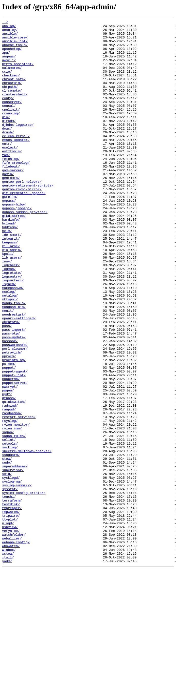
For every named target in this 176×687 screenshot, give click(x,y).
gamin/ (8, 205)
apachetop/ (12, 54)
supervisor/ (13, 560)
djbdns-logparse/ (18, 145)
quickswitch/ (14, 478)
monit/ (8, 369)
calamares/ (12, 77)
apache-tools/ (15, 50)
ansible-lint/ (15, 45)
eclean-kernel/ (16, 159)
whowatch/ (11, 651)
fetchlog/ (11, 186)
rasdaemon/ (12, 492)
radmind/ (10, 483)
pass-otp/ (11, 396)
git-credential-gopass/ (24, 227)
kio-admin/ (12, 296)
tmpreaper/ (12, 605)
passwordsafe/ (15, 410)
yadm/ (7, 669)
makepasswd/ (13, 341)
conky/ (8, 114)
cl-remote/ (12, 104)
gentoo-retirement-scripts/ (28, 218)
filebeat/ (11, 196)
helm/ (7, 273)
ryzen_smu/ (12, 510)
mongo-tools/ (14, 360)
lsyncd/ (9, 337)
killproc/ (11, 291)
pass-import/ (14, 391)
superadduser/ (15, 555)
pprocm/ (9, 423)
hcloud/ (9, 264)
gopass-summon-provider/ (24, 250)
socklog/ (10, 533)
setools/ (10, 528)
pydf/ (7, 469)
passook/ (10, 405)
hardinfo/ (11, 259)
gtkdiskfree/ (14, 255)
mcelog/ (9, 346)
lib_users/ (12, 305)
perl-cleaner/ (15, 414)
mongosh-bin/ (14, 364)
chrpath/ (10, 100)
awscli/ (9, 68)
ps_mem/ (9, 432)
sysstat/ (10, 583)
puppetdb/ (11, 451)
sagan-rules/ (14, 519)
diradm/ (9, 141)
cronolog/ (11, 132)
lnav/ (7, 309)
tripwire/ (11, 615)
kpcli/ (8, 300)
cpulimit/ (11, 127)
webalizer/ (12, 642)
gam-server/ (13, 200)
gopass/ (9, 237)
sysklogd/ (11, 569)
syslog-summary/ (17, 578)
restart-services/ (19, 496)
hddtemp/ (10, 268)
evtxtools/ (12, 177)
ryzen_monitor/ (16, 505)
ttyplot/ (10, 619)
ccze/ (7, 82)
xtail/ (8, 665)
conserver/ (12, 118)
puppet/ (9, 437)
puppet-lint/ (14, 446)
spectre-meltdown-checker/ (26, 537)
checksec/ (11, 86)
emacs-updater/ (16, 164)
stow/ (7, 546)
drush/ (8, 155)
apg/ (6, 59)
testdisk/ (11, 601)
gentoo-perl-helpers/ (22, 214)
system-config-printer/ (24, 587)
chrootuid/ (12, 95)
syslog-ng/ (12, 574)
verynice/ (11, 633)
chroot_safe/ (14, 91)
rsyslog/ (10, 501)
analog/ (9, 27)
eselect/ (10, 173)
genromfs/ (11, 209)
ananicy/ (10, 32)
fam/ (6, 182)
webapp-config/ (16, 646)
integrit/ (11, 282)
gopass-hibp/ (14, 241)
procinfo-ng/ (14, 428)
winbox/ (9, 656)
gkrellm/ (10, 232)
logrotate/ (12, 323)
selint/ (9, 524)
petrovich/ (12, 419)
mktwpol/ (10, 355)
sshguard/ (11, 542)
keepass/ (10, 287)
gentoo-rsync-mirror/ (22, 223)
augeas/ (9, 63)
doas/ (7, 150)
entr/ (7, 168)
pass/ (7, 387)
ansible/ (10, 36)
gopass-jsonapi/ (17, 246)
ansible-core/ (15, 41)
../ (5, 22)
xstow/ (8, 660)
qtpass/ (9, 473)
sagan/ (8, 514)
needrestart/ (14, 373)
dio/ (6, 136)
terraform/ (12, 596)
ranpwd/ (9, 487)
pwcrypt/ (10, 460)
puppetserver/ (15, 455)
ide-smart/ (12, 278)
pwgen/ (8, 464)
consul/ (9, 123)
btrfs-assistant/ (18, 73)
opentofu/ (11, 382)
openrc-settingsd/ (19, 378)
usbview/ (10, 628)
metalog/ (10, 350)
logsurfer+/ (13, 332)
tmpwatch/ (11, 610)
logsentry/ (12, 328)
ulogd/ (8, 624)
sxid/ (7, 565)
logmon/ (9, 319)
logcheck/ (11, 314)
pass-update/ (14, 401)
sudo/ (7, 551)
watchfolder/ (14, 637)
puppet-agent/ (15, 442)
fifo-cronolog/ (16, 191)
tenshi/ (9, 592)
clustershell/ (15, 109)
